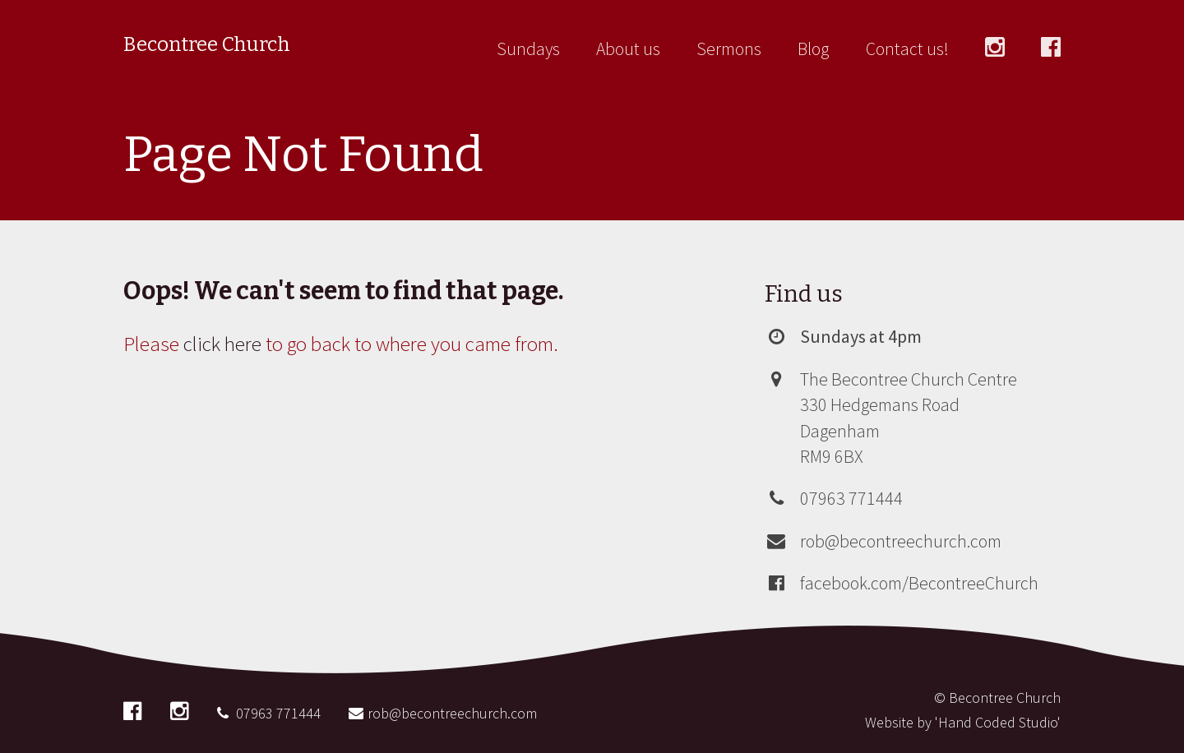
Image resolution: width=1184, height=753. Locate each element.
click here (222, 343)
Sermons (728, 49)
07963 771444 (851, 498)
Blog (814, 49)
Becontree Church (206, 44)
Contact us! (907, 49)
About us (628, 49)
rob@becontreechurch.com (900, 540)
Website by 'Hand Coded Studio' (963, 722)
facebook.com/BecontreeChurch (919, 582)
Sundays (528, 49)
